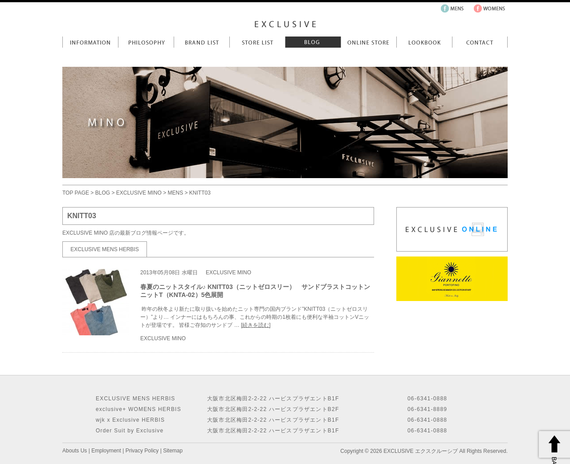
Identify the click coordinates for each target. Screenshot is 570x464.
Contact (480, 42)
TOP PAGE (75, 193)
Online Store (368, 42)
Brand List (201, 42)
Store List (257, 42)
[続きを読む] (256, 325)
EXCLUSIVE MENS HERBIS (104, 249)
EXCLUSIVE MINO (139, 193)
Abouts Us (74, 451)
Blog (313, 42)
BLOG (102, 193)
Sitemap (173, 451)
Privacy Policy (142, 451)
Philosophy (146, 42)
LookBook (424, 42)
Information (90, 42)
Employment (106, 451)
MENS (175, 193)
